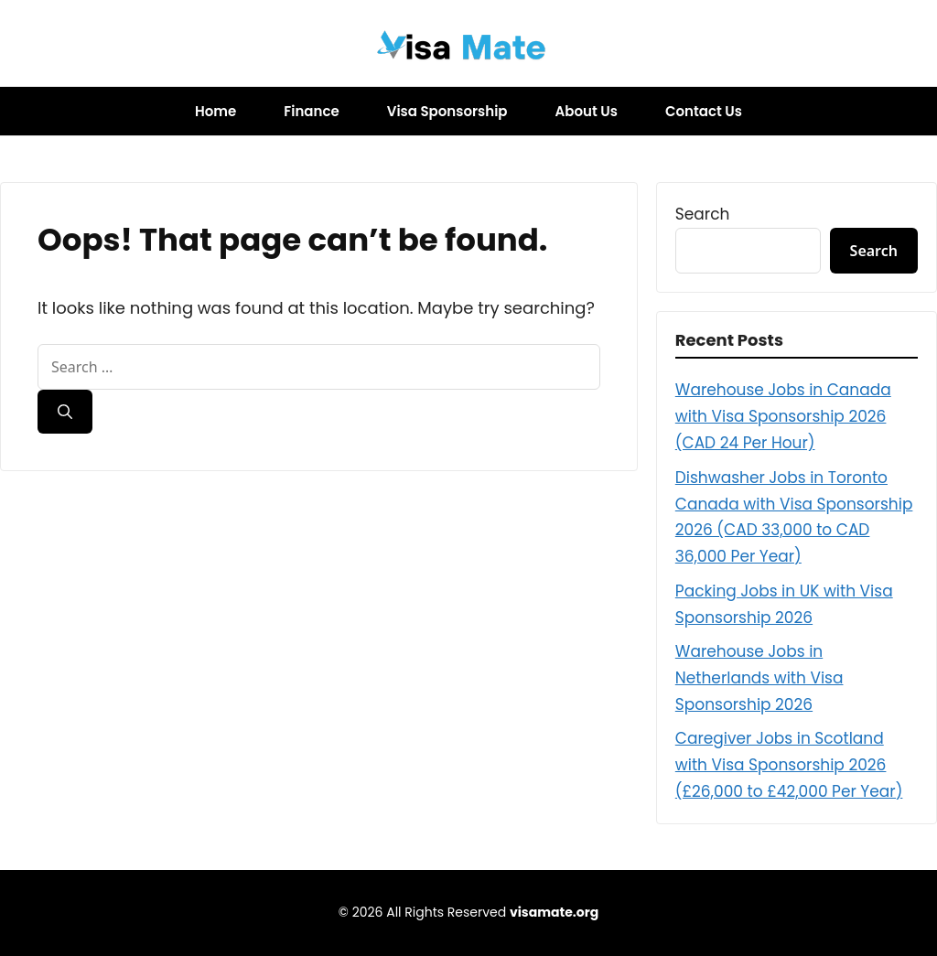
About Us (586, 111)
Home (215, 111)
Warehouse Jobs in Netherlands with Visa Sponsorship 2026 (759, 677)
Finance (311, 111)
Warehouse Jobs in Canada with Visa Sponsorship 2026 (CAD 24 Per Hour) (783, 416)
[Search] (65, 412)
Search (702, 214)
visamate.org (554, 912)
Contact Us (703, 111)
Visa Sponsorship (447, 111)
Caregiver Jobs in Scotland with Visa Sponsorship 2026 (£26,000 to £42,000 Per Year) (789, 764)
